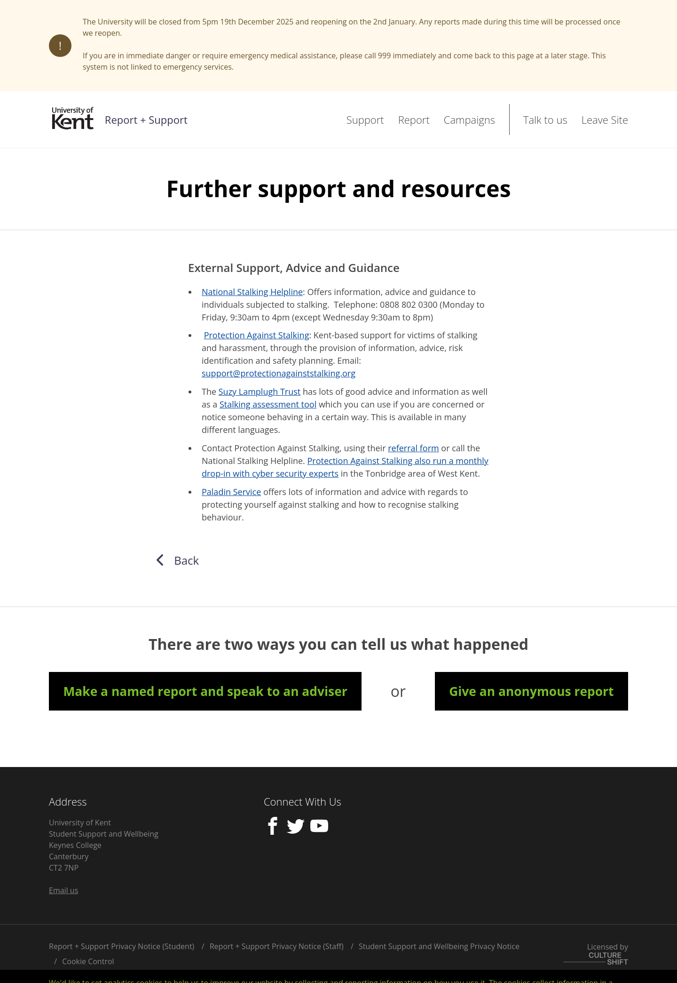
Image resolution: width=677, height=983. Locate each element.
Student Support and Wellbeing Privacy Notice (439, 946)
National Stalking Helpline (252, 291)
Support (365, 119)
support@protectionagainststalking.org (278, 373)
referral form (413, 448)
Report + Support (146, 119)
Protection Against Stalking (256, 335)
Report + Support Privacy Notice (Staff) (277, 946)
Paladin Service (231, 491)
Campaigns (469, 119)
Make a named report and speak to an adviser (205, 691)
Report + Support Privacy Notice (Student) (121, 946)
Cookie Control (88, 961)
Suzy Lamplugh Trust (260, 391)
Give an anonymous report (531, 691)
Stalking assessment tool (268, 404)
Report (414, 119)
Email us (63, 890)
